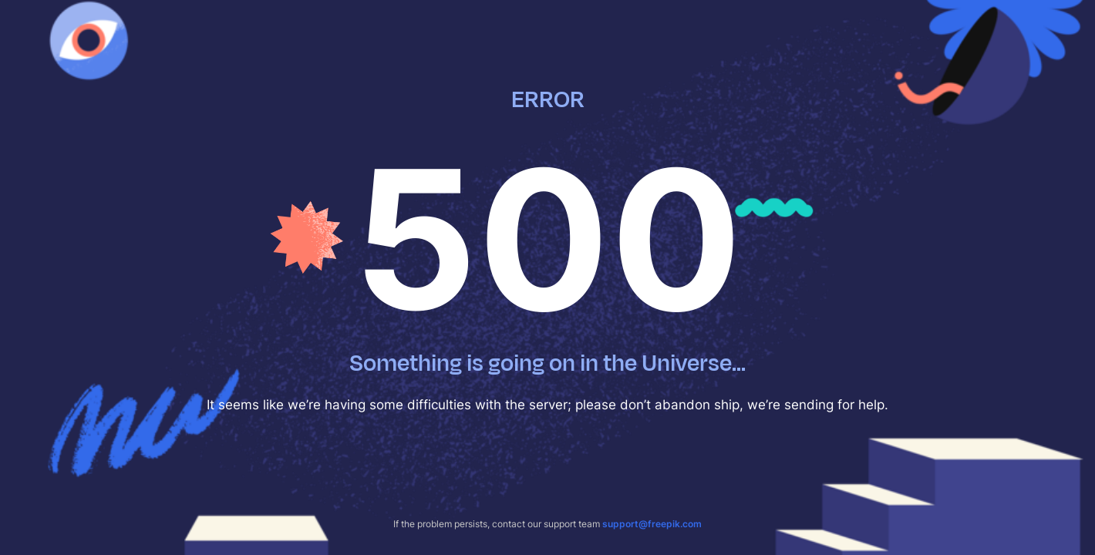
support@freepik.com (652, 524)
